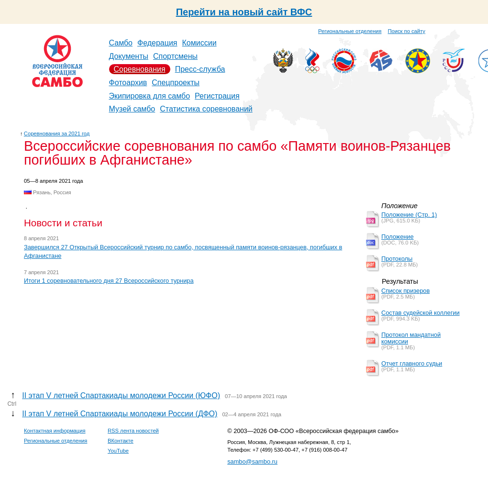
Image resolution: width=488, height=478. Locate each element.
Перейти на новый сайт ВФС (244, 12)
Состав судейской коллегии (420, 312)
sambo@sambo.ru (252, 461)
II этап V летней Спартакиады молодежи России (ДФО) (119, 414)
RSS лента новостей (133, 431)
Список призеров (405, 290)
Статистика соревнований (206, 109)
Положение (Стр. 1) (409, 214)
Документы (128, 56)
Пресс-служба (200, 69)
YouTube (118, 451)
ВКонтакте (120, 441)
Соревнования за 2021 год (57, 133)
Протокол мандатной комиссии (411, 338)
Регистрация (217, 96)
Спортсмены (175, 56)
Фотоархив (128, 82)
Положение (397, 236)
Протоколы (396, 258)
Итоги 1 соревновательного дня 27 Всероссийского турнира (109, 280)
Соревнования (140, 69)
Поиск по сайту (406, 31)
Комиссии (199, 43)
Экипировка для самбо (149, 96)
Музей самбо (132, 109)
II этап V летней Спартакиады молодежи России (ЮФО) (121, 395)
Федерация (157, 43)
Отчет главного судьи (411, 363)
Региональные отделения (349, 31)
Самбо (121, 43)
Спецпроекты (176, 82)
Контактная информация (55, 431)
